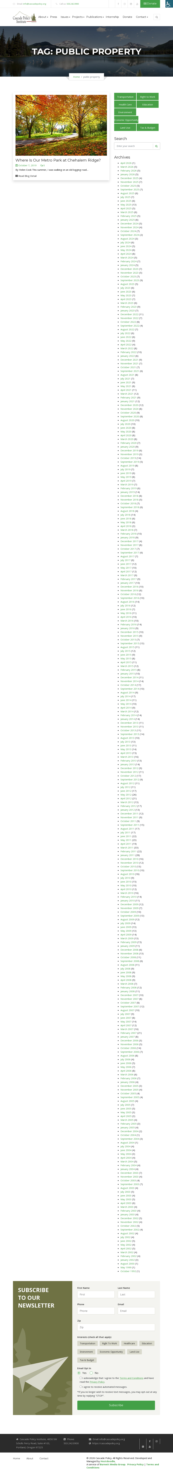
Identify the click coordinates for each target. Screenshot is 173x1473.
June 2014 (125, 700)
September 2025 (129, 189)
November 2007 (129, 998)
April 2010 (126, 889)
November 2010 (129, 862)
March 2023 (126, 302)
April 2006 (126, 1070)
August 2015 (127, 647)
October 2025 (128, 185)
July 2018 (125, 514)
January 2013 (127, 764)
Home (76, 76)
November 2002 (129, 1222)
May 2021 (125, 386)
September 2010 (129, 870)
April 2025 (126, 208)
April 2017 (126, 571)
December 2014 (129, 677)
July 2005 (125, 1104)
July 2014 (125, 696)
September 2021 (129, 371)
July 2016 (125, 605)
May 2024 (125, 250)
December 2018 (129, 495)
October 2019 (128, 458)
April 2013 (126, 753)
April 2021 (126, 389)
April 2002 (126, 1248)
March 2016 (126, 620)
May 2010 (125, 885)
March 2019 (126, 484)
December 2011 (129, 813)
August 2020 (127, 420)
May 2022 (125, 340)
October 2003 (128, 1180)
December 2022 (129, 314)
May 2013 (125, 749)
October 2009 (128, 911)
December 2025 (129, 178)
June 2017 (125, 563)
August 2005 (127, 1101)
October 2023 (128, 276)
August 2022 (127, 329)
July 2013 (125, 741)
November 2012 (129, 771)
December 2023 (129, 268)
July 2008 (125, 968)
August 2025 (127, 193)
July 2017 (125, 560)
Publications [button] (94, 16)
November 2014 (129, 681)
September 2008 (129, 961)
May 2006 (125, 1066)
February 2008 (128, 987)
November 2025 (129, 181)
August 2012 (127, 783)
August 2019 (127, 465)
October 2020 (128, 412)
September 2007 (129, 1006)
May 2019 (125, 476)
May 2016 (125, 613)
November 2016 (129, 590)
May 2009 (125, 930)
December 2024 (129, 223)
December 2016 (129, 586)
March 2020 (126, 439)
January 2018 (127, 537)
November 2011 (129, 817)
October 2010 (128, 866)
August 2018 (127, 510)
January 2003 (127, 1214)
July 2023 (125, 287)
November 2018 (129, 499)
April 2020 (126, 435)
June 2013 (125, 745)
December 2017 (129, 541)
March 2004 (126, 1161)
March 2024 (126, 257)
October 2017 (128, 548)
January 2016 (127, 628)
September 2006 (129, 1051)
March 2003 (126, 1206)
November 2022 (129, 318)
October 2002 (128, 1225)
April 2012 (126, 798)
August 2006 (127, 1055)
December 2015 (129, 632)
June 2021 (125, 382)
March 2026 (126, 166)
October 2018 (128, 503)
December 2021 (129, 359)
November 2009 (129, 908)
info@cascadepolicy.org (34, 3)
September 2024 (129, 234)
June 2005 (125, 1108)
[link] (112, 4)
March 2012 (126, 802)
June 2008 (125, 972)
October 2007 (128, 1002)
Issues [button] (64, 16)
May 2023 (125, 295)
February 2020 (128, 442)
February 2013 (128, 760)
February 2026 (128, 170)
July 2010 (125, 877)
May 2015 (125, 658)
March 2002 (126, 1252)
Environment (125, 112)
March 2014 (126, 711)
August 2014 (127, 692)
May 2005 (125, 1112)
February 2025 (128, 215)
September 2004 (129, 1138)
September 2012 (129, 779)
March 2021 (126, 393)
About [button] (42, 16)
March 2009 (126, 938)
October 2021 (128, 367)
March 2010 (126, 892)
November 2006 (129, 1044)
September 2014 (129, 688)
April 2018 (126, 526)
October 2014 (128, 684)
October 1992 (128, 1271)
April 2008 (126, 979)
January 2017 (127, 582)
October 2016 (128, 594)
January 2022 (127, 355)
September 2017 (129, 552)
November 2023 (129, 272)
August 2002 (127, 1233)
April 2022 (126, 344)
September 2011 (129, 824)
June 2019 (125, 473)
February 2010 (128, 896)
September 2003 (129, 1184)
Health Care (125, 104)
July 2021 (125, 378)
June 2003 (125, 1195)
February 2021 (128, 397)
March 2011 (126, 847)
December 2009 (129, 904)
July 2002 (125, 1237)
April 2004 (126, 1157)
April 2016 (126, 616)
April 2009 (126, 934)
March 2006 (126, 1074)
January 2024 (127, 265)
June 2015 (125, 654)
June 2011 (125, 836)
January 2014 (127, 719)
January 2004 (127, 1169)
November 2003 (129, 1176)
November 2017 (129, 545)
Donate (150, 3)
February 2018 (128, 533)
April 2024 (126, 253)
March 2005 (126, 1119)
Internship (112, 16)
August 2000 (127, 1263)
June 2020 (125, 427)
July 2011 (125, 832)
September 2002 (129, 1229)
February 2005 (128, 1123)
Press (53, 16)
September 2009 (129, 915)
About (29, 1458)
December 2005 (129, 1085)
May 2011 (125, 840)
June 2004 (125, 1150)
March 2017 (126, 575)
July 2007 (125, 1014)
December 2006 (129, 1040)
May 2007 (125, 1021)
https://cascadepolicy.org (106, 1443)
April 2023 (126, 299)
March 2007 (126, 1029)
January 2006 (127, 1082)
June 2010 (125, 881)
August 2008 (127, 964)
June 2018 (125, 518)
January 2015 (127, 673)
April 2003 (126, 1203)
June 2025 (125, 200)
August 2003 (127, 1187)
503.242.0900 (73, 3)
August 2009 (127, 919)
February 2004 (128, 1165)
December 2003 (129, 1172)
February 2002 (128, 1256)
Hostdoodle (108, 1461)
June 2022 (125, 337)
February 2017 (128, 579)
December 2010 (129, 858)
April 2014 (126, 707)
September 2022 (129, 325)
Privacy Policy (97, 1381)
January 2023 (127, 310)
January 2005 (127, 1127)
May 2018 (125, 522)
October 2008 (128, 957)
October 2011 (128, 821)
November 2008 (129, 953)
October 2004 (128, 1135)
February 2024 (128, 261)
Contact (44, 1458)
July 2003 (125, 1191)
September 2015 (129, 643)
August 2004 (127, 1142)
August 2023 (127, 284)
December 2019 (129, 450)
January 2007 (127, 1036)
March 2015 (126, 666)
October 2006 (128, 1048)
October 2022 (128, 321)
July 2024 (125, 242)
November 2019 (129, 454)
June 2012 (125, 790)
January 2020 (127, 446)
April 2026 (126, 163)
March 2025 (126, 212)
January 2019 (127, 492)
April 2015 (126, 662)
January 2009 (127, 945)
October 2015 (128, 639)
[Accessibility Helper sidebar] (169, 4)
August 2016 (127, 601)
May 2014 (125, 703)
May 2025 (125, 204)
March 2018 (126, 529)
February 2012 (128, 805)
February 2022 (128, 352)
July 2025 (125, 197)
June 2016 (125, 609)
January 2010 (127, 900)
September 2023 (129, 280)
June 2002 (125, 1240)
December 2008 (129, 949)
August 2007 (127, 1010)
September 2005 (129, 1097)
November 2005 (129, 1089)
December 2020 (129, 405)
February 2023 (128, 306)
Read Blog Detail (26, 175)
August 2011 (127, 828)
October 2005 (128, 1093)
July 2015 (125, 650)
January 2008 (127, 991)
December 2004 (129, 1131)
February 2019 (128, 488)
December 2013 (129, 722)
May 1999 (125, 1267)
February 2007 (128, 1032)
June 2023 (125, 291)
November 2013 (129, 726)
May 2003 (125, 1199)
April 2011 (126, 843)
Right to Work (147, 96)
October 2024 (128, 231)
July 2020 (125, 423)
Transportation (125, 96)
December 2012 (129, 768)
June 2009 (125, 927)
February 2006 (128, 1078)
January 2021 (127, 401)
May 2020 (125, 431)
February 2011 (128, 851)
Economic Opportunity (126, 120)
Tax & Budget (147, 127)
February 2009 (128, 942)
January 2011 (127, 855)
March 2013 (126, 756)
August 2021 (127, 374)
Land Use (125, 127)
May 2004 (125, 1153)
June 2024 (125, 246)
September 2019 (129, 461)
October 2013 (128, 730)
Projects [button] (77, 16)
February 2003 (128, 1210)
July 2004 (125, 1146)
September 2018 (129, 507)
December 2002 (129, 1218)
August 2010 (127, 874)
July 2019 (125, 469)
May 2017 (125, 567)
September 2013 (129, 734)
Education (147, 104)
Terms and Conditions (131, 1378)
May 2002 (125, 1244)
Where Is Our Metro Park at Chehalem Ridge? (58, 160)
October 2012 (128, 775)
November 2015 (129, 635)
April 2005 (126, 1116)
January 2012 (127, 809)
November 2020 (129, 408)
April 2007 (126, 1025)
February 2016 (128, 624)
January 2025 (127, 219)
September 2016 (129, 597)
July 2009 (125, 923)
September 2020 (129, 416)
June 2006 (125, 1063)
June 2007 (125, 1017)
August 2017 (127, 556)
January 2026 (127, 174)
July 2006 (125, 1059)
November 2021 (129, 363)
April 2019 (126, 480)
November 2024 (129, 227)
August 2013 (127, 737)
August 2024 (127, 238)
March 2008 (126, 983)
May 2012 (125, 794)
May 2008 (125, 976)
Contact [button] (141, 16)
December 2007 (129, 995)
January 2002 (127, 1259)
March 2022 (126, 348)
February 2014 (128, 715)
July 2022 (125, 333)
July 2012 (125, 787)
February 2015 (128, 669)
